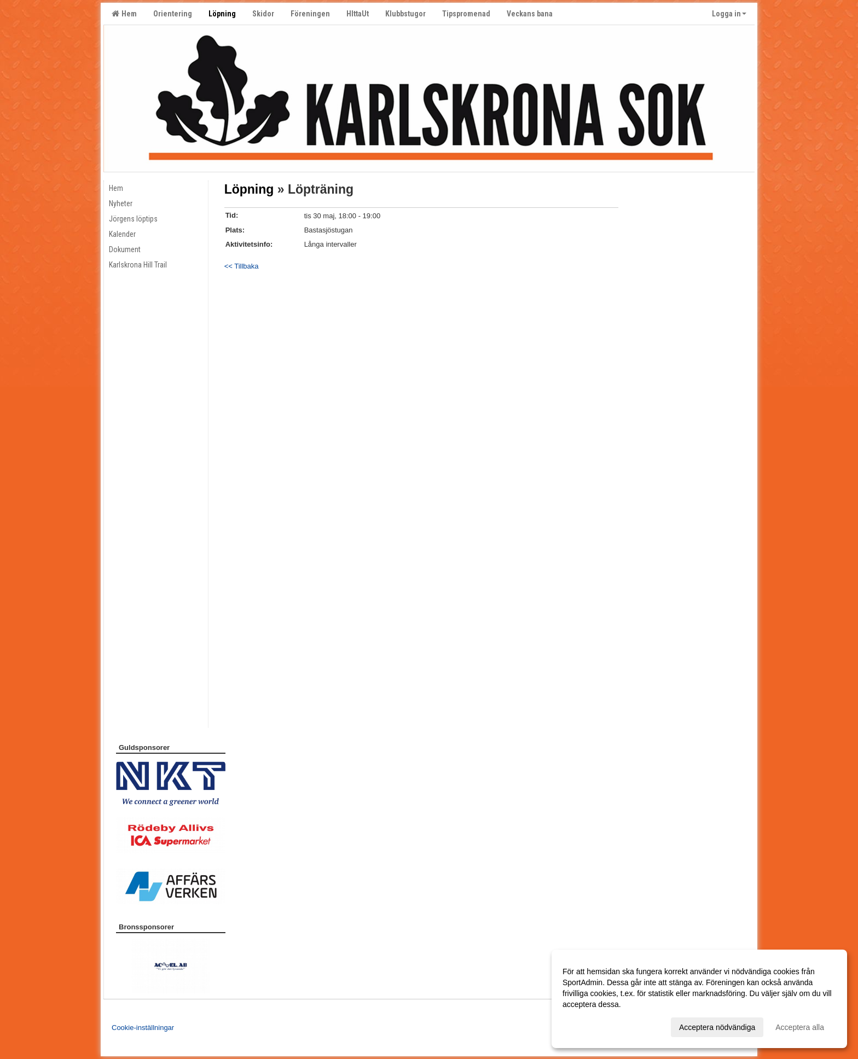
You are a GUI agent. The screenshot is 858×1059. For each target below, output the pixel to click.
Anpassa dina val (592, 1025)
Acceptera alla (799, 1027)
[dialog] (699, 999)
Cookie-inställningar (143, 1027)
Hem (124, 13)
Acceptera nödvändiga (717, 1027)
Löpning (249, 189)
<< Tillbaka (241, 266)
